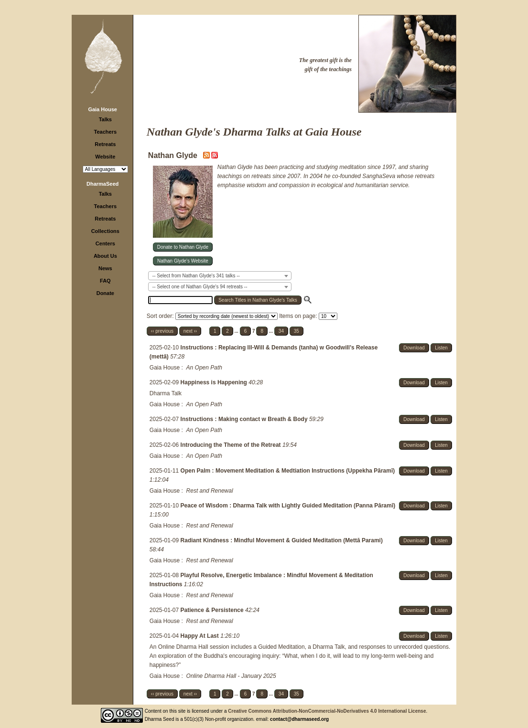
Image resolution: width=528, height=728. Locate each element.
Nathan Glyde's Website (182, 261)
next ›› (190, 331)
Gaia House (102, 109)
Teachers (105, 132)
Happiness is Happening (215, 382)
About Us (105, 256)
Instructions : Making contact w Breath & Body (245, 419)
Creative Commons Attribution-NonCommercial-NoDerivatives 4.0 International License (327, 711)
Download (413, 347)
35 (296, 331)
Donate (105, 293)
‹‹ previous (162, 331)
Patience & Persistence (213, 610)
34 (281, 331)
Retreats (105, 144)
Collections (105, 231)
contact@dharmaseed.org (299, 719)
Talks (105, 119)
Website (105, 156)
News (105, 268)
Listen (441, 347)
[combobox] (219, 275)
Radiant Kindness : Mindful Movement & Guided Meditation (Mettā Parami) (282, 540)
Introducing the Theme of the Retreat (231, 445)
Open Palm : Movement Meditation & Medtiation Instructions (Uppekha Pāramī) (288, 470)
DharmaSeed (102, 184)
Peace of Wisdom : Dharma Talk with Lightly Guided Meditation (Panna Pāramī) (288, 505)
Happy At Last (201, 636)
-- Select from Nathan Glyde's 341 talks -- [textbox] (196, 275)
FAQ (105, 281)
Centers (105, 243)
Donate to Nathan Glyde (182, 247)
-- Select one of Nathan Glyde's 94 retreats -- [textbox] (200, 286)
